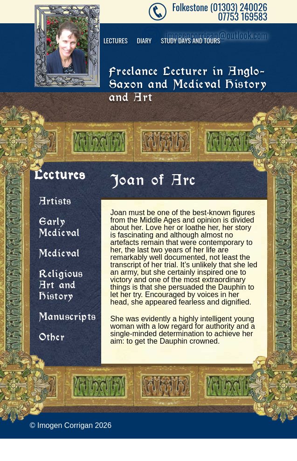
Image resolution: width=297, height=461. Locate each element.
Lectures (115, 40)
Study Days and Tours (190, 40)
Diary (144, 40)
